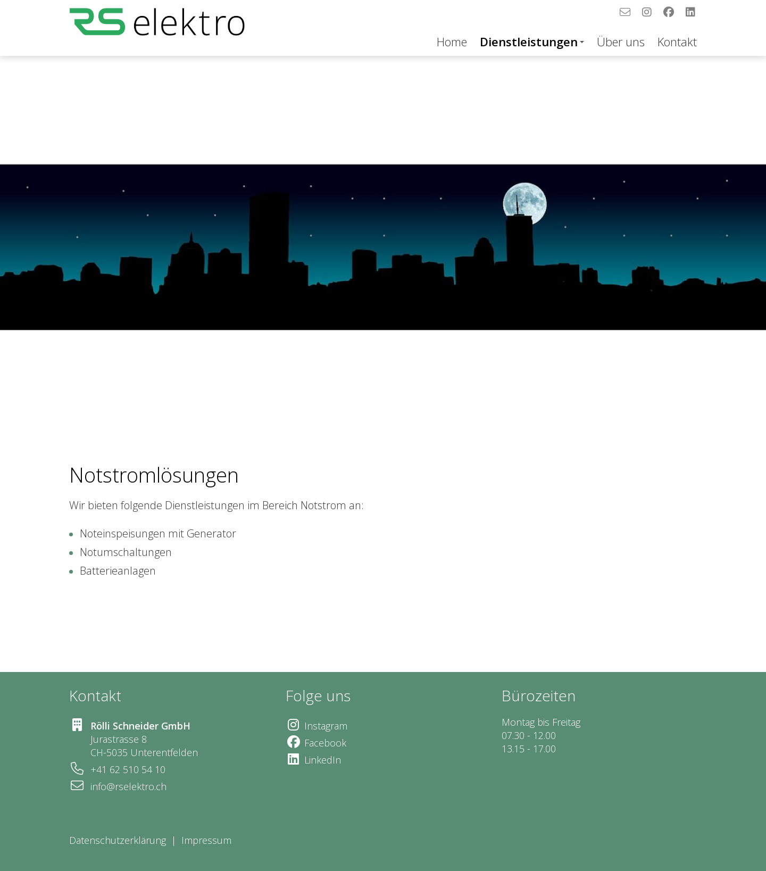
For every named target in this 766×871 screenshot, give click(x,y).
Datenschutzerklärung (117, 840)
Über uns (621, 41)
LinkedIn (322, 759)
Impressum (207, 840)
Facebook (325, 742)
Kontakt (677, 41)
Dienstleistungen (532, 41)
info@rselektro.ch (128, 786)
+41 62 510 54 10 (127, 769)
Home (452, 41)
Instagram (325, 725)
